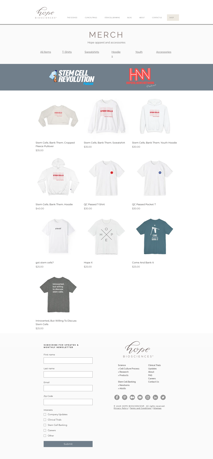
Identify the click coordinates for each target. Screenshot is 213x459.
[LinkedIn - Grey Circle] (155, 397)
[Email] (67, 388)
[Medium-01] (132, 397)
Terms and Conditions (140, 408)
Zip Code (48, 396)
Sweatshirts (92, 51)
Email (47, 382)
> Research (123, 372)
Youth (139, 51)
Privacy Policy (121, 408)
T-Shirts (67, 51)
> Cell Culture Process (128, 368)
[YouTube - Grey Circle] (140, 397)
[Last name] (67, 374)
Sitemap (157, 408)
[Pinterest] (124, 397)
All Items (45, 51)
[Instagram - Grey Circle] (147, 397)
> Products (123, 375)
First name (49, 354)
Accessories (163, 51)
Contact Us (153, 382)
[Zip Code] (67, 402)
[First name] (67, 360)
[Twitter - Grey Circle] (163, 397)
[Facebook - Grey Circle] (117, 397)
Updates (152, 368)
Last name (49, 368)
